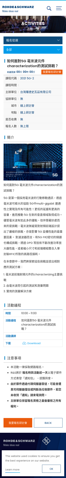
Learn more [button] (12, 469)
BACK (48, 423)
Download (33, 343)
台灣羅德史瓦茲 (19, 7)
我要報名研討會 (52, 72)
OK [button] (51, 469)
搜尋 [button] (49, 8)
